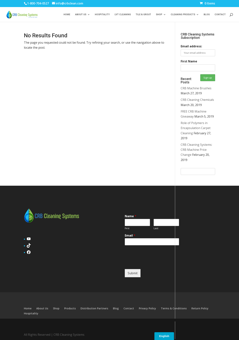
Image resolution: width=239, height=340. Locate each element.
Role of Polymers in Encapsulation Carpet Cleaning (195, 128)
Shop (159, 14)
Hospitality (102, 14)
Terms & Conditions (174, 308)
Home (66, 14)
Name (130, 216)
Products (70, 308)
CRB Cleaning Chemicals (197, 100)
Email (130, 235)
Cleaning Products (183, 14)
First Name (189, 61)
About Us (80, 14)
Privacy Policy (147, 308)
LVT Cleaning (123, 14)
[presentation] (153, 263)
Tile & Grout (143, 14)
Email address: (191, 46)
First (127, 228)
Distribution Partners (94, 308)
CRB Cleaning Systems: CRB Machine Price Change (196, 150)
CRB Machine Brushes (196, 88)
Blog (207, 14)
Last (156, 228)
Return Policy (199, 308)
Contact (220, 14)
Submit (133, 273)
